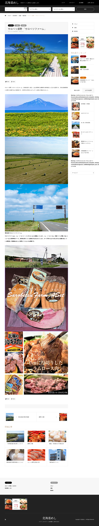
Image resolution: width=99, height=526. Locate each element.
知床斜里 (14, 486)
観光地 (23, 25)
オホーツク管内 (8, 486)
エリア (63, 2)
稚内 (11, 488)
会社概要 (81, 2)
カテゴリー (72, 2)
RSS (5, 519)
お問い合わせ (91, 2)
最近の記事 (77, 90)
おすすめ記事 (88, 90)
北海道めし (49, 518)
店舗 (17, 25)
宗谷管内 (11, 25)
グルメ (75, 24)
